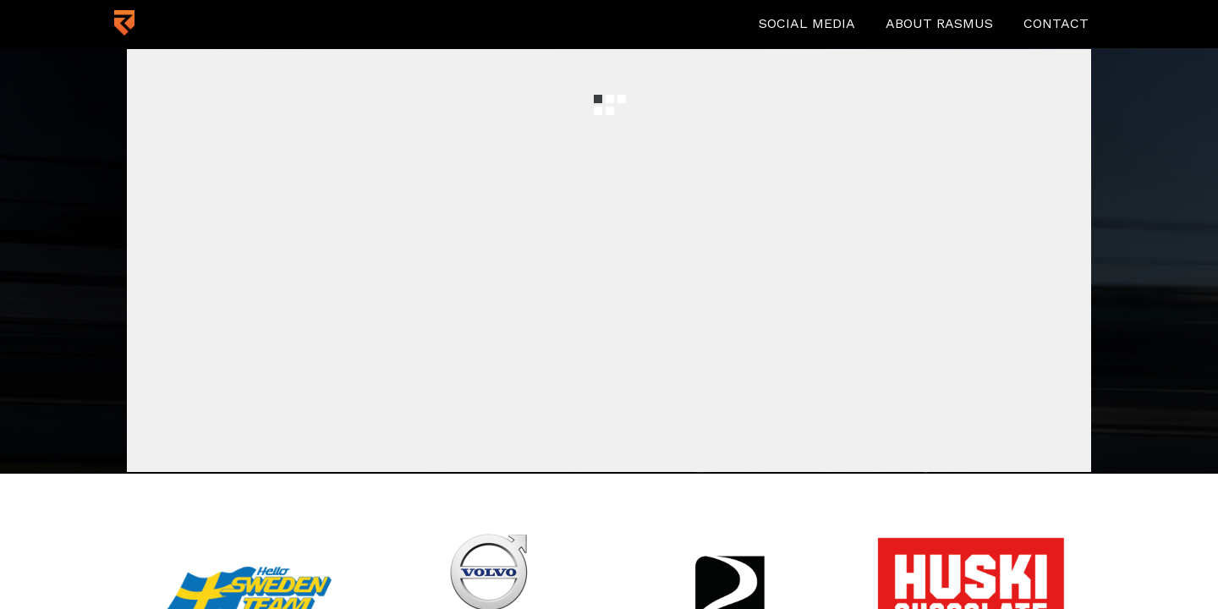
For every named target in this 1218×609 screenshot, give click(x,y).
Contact (1056, 23)
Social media (807, 23)
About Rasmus (939, 23)
